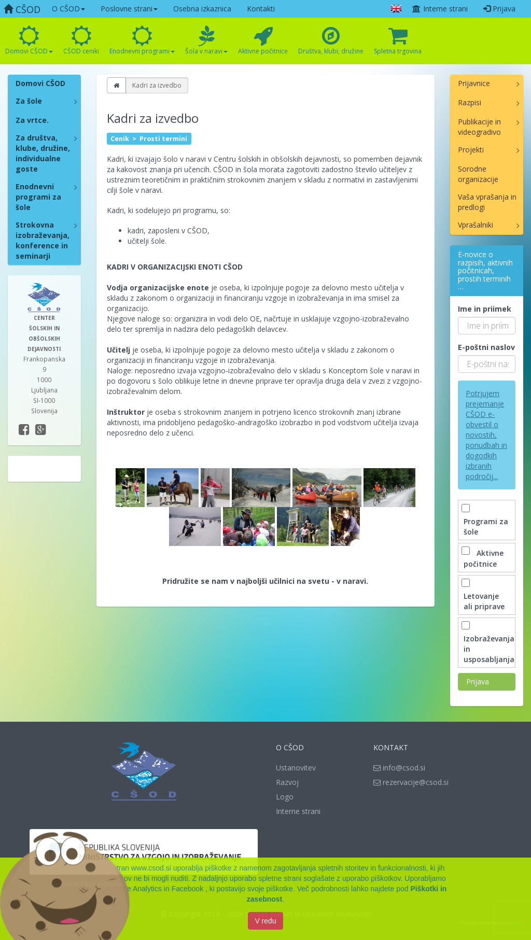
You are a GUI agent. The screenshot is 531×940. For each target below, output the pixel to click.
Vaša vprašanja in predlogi (487, 202)
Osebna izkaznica (202, 8)
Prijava (499, 8)
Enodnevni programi (142, 40)
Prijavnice (474, 83)
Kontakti (261, 8)
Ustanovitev (296, 768)
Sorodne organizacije (478, 174)
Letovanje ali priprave (484, 596)
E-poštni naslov (486, 347)
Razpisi (469, 102)
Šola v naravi (206, 40)
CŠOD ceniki (81, 40)
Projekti (471, 150)
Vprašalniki (475, 225)
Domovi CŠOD (29, 40)
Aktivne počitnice (263, 40)
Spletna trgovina (398, 40)
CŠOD (22, 9)
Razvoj (287, 782)
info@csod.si (399, 768)
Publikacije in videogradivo (479, 127)
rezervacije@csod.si (411, 782)
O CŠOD (68, 8)
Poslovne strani (129, 8)
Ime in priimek (484, 309)
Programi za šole (486, 521)
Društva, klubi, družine (331, 40)
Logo (285, 797)
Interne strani (440, 8)
